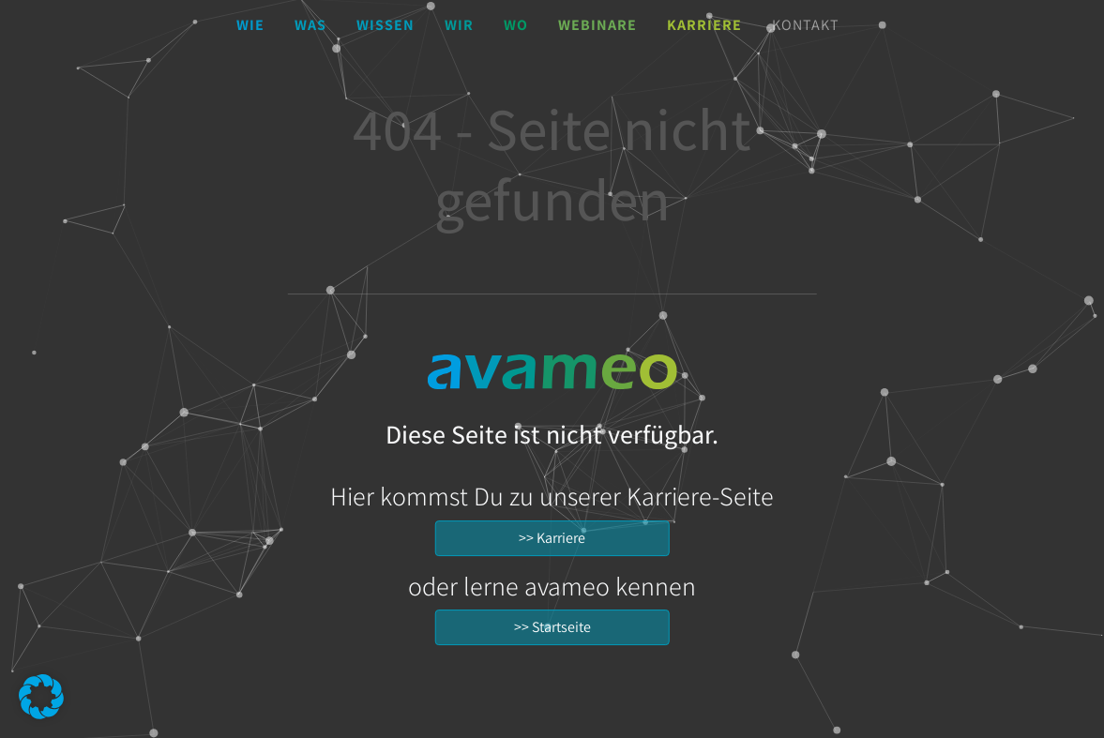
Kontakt (805, 25)
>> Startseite (552, 627)
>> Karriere (552, 538)
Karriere (704, 25)
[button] (41, 696)
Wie (250, 25)
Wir (459, 25)
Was (310, 25)
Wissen (385, 25)
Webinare (597, 25)
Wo (516, 25)
